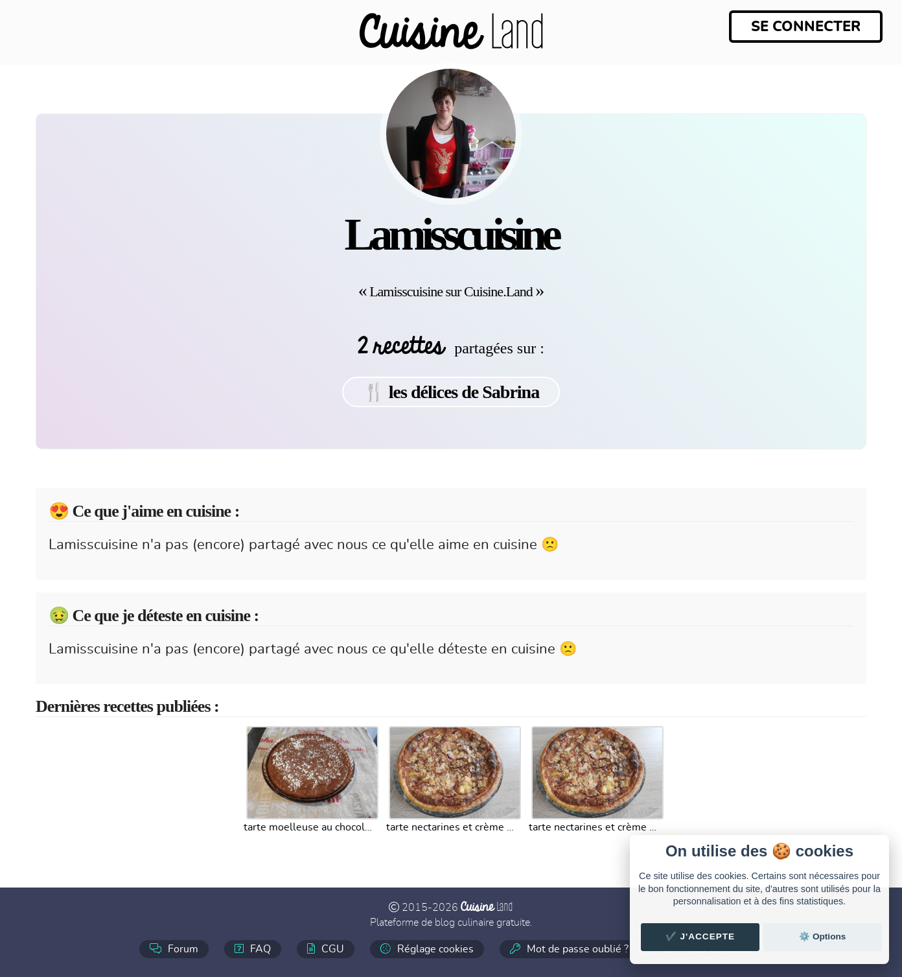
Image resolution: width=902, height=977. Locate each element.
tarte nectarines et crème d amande (451, 827)
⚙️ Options (822, 936)
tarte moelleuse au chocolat (308, 827)
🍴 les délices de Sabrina (451, 392)
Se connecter (806, 26)
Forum (174, 948)
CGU (325, 948)
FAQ (253, 948)
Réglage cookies (427, 948)
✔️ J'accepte (700, 936)
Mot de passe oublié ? (569, 948)
